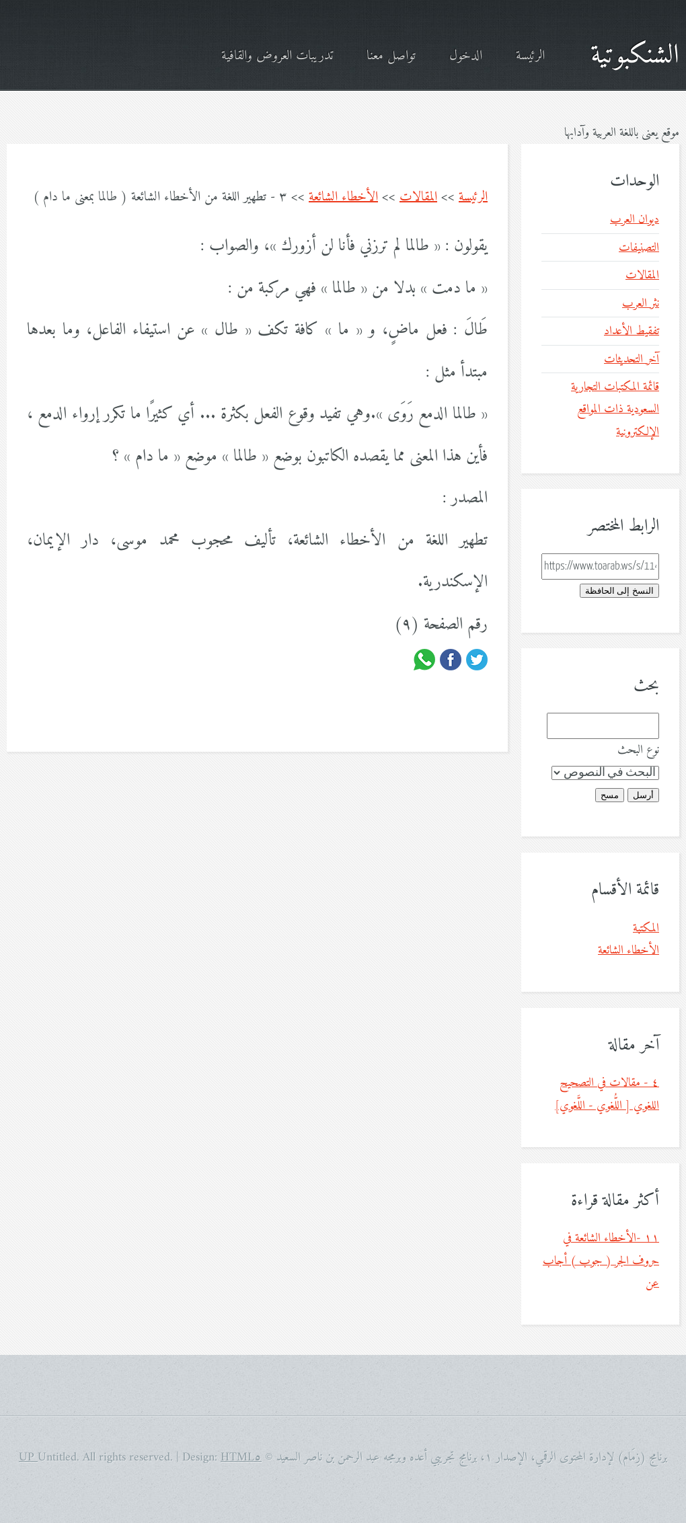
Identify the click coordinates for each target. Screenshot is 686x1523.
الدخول (465, 56)
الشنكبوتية (634, 56)
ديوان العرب (634, 219)
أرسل (643, 795)
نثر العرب (640, 303)
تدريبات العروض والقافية (277, 56)
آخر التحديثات (631, 359)
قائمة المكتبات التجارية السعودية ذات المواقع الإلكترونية (615, 409)
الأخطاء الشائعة (343, 197)
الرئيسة (530, 56)
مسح (610, 795)
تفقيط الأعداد (631, 331)
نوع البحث (638, 750)
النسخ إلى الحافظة (619, 591)
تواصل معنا (391, 56)
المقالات (418, 197)
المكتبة (646, 928)
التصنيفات (639, 247)
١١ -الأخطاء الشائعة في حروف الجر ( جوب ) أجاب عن (601, 1261)
